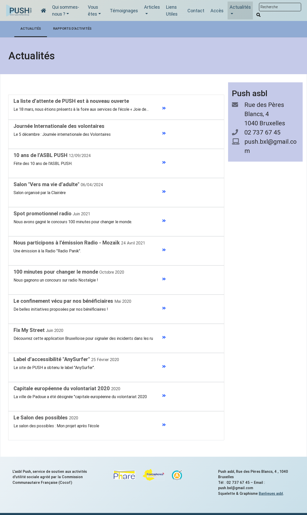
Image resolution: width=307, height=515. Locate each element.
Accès (216, 11)
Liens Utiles (172, 10)
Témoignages (124, 11)
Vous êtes (93, 10)
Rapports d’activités (72, 28)
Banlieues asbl (271, 493)
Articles (152, 7)
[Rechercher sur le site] (280, 7)
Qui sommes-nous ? (65, 10)
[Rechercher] (258, 15)
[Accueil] (43, 10)
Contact (195, 11)
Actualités (240, 7)
